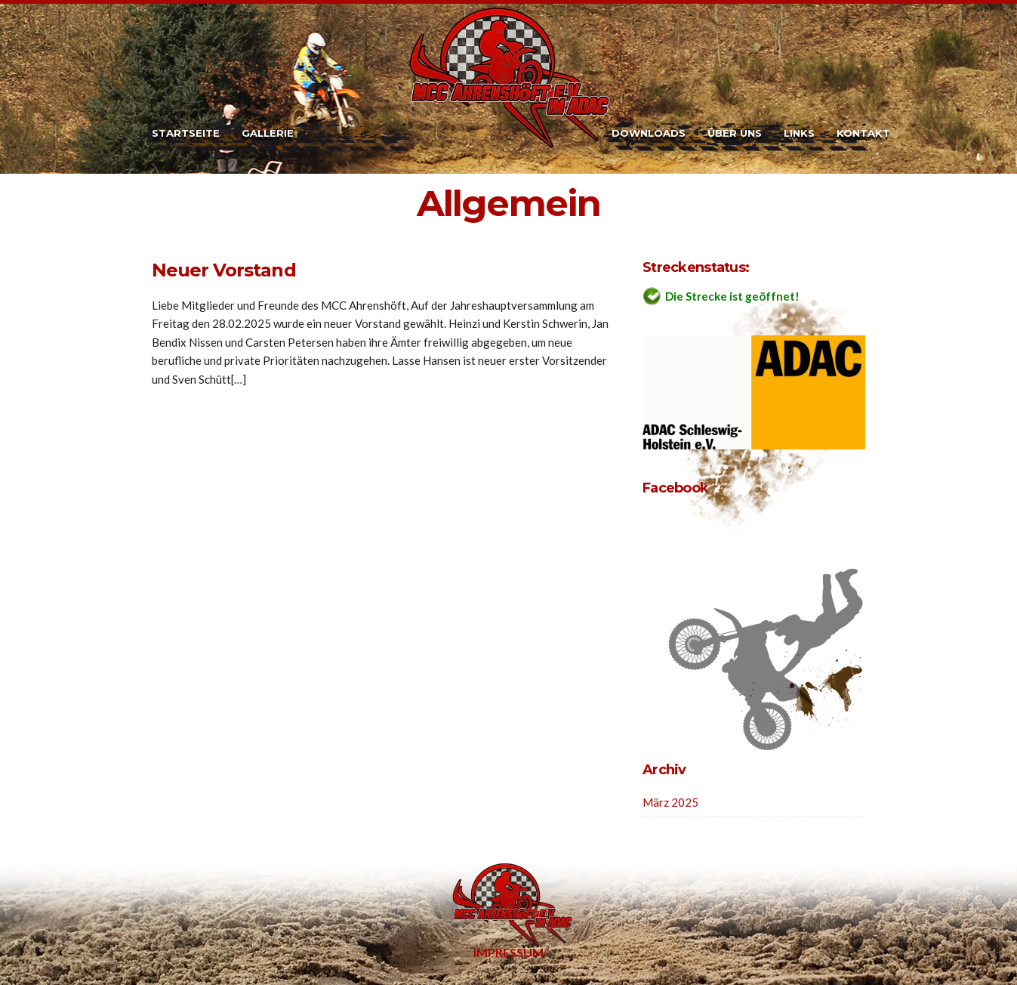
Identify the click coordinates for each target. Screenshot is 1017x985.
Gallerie (268, 133)
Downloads (649, 133)
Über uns (734, 133)
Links (799, 133)
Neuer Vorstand (224, 270)
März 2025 (670, 802)
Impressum (508, 952)
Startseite (186, 133)
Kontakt (863, 133)
